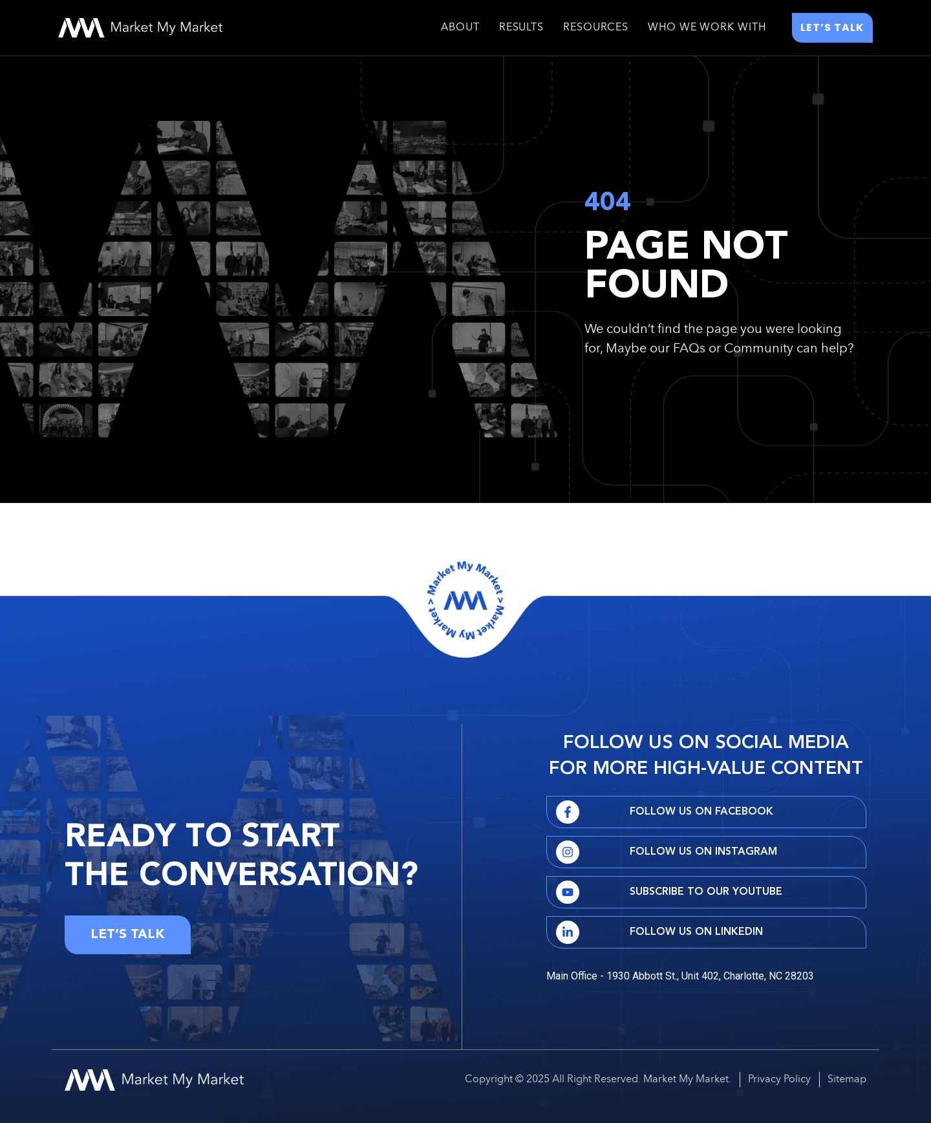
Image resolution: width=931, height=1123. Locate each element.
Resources (595, 28)
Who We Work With (706, 28)
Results (521, 28)
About (460, 28)
